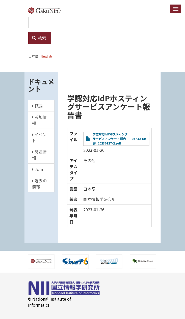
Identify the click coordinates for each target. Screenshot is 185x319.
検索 (39, 38)
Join (37, 169)
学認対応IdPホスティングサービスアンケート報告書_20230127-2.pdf (110, 138)
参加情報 (39, 120)
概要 (37, 106)
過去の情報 (39, 184)
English (46, 56)
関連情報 (39, 155)
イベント (39, 137)
